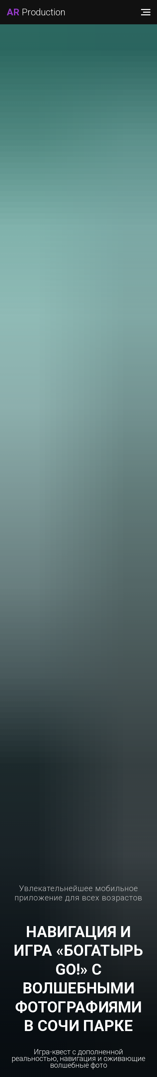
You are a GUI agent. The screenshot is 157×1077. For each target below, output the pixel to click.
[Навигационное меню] (145, 12)
